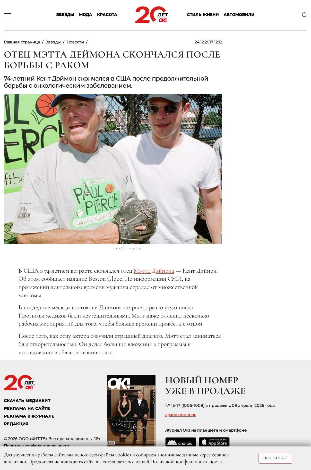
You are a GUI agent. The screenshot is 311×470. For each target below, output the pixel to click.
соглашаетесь (117, 461)
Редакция (16, 424)
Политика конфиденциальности (36, 446)
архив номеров (180, 415)
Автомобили (239, 15)
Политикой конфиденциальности (186, 461)
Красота (107, 15)
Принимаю (275, 458)
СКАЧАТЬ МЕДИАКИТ (27, 400)
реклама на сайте (27, 408)
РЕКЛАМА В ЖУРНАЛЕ (29, 416)
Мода (85, 15)
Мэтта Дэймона (154, 270)
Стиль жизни (203, 15)
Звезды (65, 15)
